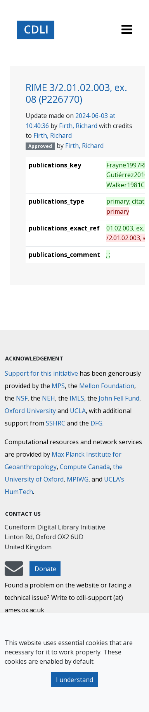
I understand (74, 679)
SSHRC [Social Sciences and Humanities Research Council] (55, 423)
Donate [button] (45, 568)
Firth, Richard (78, 125)
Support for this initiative (41, 373)
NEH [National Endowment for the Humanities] (48, 398)
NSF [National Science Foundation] (22, 398)
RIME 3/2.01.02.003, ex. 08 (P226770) (76, 93)
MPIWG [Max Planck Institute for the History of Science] (77, 479)
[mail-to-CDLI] (14, 572)
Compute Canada (85, 466)
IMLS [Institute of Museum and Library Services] (76, 398)
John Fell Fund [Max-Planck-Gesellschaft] (119, 398)
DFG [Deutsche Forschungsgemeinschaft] (96, 423)
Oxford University (30, 410)
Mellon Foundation (106, 385)
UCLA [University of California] (78, 410)
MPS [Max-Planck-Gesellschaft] (58, 385)
